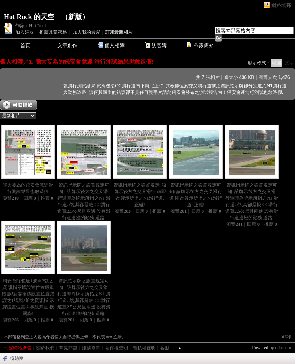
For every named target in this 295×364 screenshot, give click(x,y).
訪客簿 (159, 45)
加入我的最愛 (86, 32)
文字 (289, 63)
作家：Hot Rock (31, 25)
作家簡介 (204, 45)
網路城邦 (281, 5)
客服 (164, 348)
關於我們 (45, 348)
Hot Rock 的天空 (29, 17)
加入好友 (24, 32)
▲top (286, 336)
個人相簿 (115, 45)
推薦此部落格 (53, 32)
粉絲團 (17, 358)
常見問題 (68, 348)
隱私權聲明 (144, 348)
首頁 (25, 45)
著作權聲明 (116, 348)
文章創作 (67, 45)
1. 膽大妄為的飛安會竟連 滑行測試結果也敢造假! (91, 61)
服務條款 (91, 348)
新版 (75, 17)
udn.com (283, 347)
